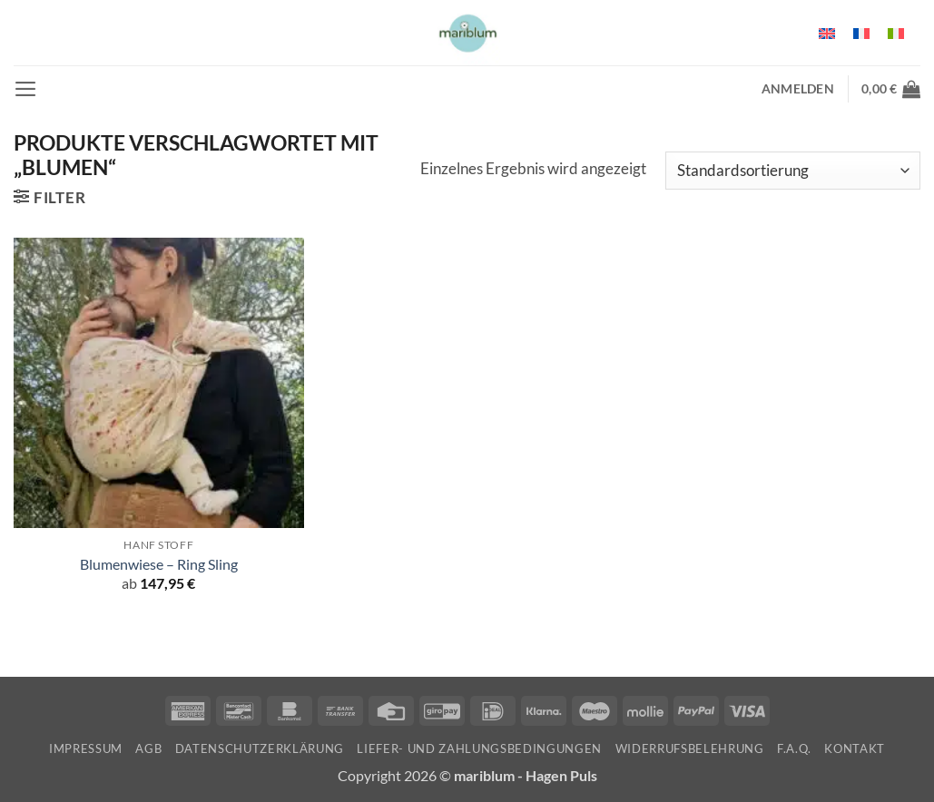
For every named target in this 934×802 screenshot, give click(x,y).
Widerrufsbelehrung (689, 748)
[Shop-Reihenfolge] (792, 171)
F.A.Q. (794, 748)
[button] (26, 88)
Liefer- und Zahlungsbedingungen (479, 748)
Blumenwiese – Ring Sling (159, 564)
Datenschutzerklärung (259, 748)
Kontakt (854, 748)
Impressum (86, 748)
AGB (148, 748)
